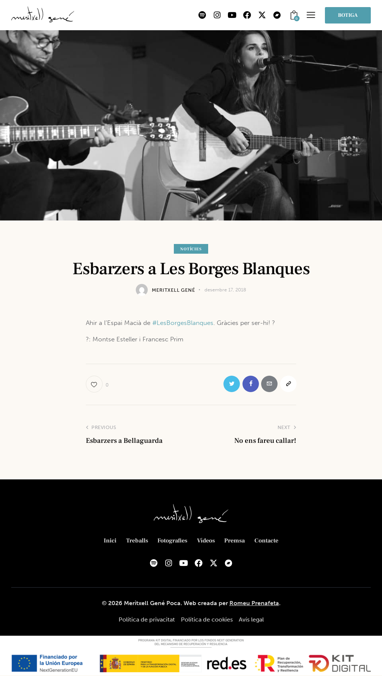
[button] (311, 15)
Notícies (190, 249)
